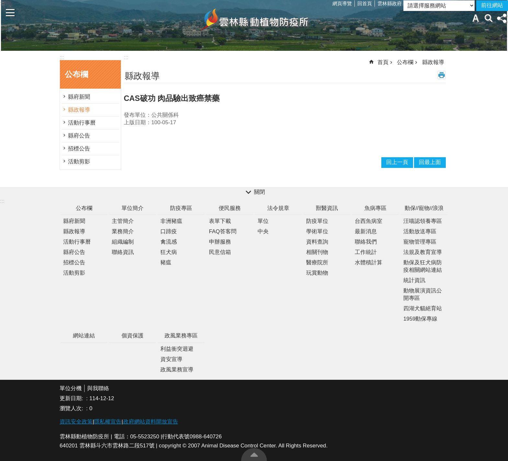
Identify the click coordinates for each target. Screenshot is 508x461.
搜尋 (488, 18)
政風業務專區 (181, 336)
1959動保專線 (420, 319)
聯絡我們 (366, 242)
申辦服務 (220, 242)
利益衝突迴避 (176, 349)
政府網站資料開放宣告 (150, 422)
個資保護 (132, 336)
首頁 (382, 62)
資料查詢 (317, 242)
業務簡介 (123, 231)
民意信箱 (220, 252)
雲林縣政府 (389, 3)
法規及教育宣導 (422, 252)
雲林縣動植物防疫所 (254, 20)
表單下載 (220, 221)
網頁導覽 (342, 3)
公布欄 (76, 74)
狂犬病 (168, 252)
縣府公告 (79, 136)
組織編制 (123, 242)
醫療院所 (317, 262)
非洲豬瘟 (171, 221)
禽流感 (168, 242)
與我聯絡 (98, 388)
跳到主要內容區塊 (3, 3)
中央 (263, 231)
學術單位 (317, 231)
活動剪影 (79, 162)
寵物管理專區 (419, 242)
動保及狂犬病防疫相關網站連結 (422, 266)
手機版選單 (10, 12)
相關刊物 (317, 252)
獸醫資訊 (327, 208)
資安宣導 (171, 359)
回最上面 (254, 454)
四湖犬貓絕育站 (422, 308)
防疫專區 (181, 208)
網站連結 (84, 336)
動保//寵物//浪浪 (424, 208)
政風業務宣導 (176, 370)
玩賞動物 (317, 273)
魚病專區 (375, 208)
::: (62, 57)
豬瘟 (165, 262)
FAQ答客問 (223, 231)
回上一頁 (397, 162)
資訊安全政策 (76, 422)
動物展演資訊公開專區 (422, 294)
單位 (263, 221)
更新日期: (72, 398)
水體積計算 (368, 262)
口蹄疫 (168, 231)
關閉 (259, 192)
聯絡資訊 (123, 252)
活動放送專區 (419, 231)
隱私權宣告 (107, 422)
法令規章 (278, 208)
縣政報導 (79, 110)
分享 (501, 18)
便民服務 (230, 208)
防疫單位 (317, 221)
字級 (475, 18)
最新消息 (366, 231)
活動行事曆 (82, 123)
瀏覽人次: (72, 408)
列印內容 (441, 75)
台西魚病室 (368, 221)
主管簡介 (123, 221)
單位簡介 (132, 208)
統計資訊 (414, 280)
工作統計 (366, 252)
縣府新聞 (79, 97)
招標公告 (79, 149)
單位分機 (71, 388)
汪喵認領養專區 (422, 221)
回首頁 (364, 3)
